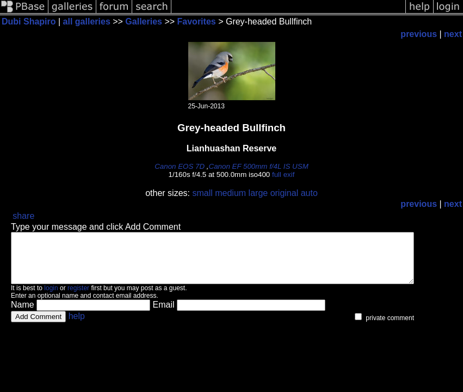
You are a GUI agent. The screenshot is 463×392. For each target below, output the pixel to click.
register (78, 298)
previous (418, 34)
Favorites (198, 21)
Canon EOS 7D (180, 166)
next (453, 34)
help (77, 325)
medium (230, 193)
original (284, 193)
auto (309, 193)
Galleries (143, 21)
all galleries (86, 21)
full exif (283, 174)
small (202, 193)
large (258, 193)
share (23, 215)
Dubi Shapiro (29, 21)
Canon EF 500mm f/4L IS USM (258, 166)
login (51, 298)
